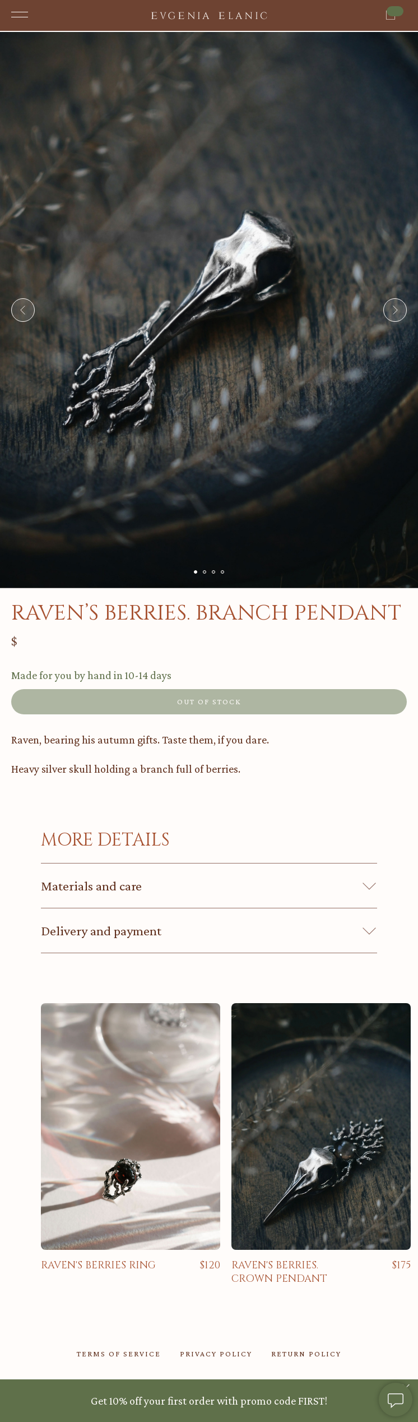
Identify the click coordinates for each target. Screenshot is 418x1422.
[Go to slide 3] (213, 572)
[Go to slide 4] (222, 572)
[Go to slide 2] (204, 572)
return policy (306, 1353)
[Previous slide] (23, 310)
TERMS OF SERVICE (119, 1353)
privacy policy (216, 1353)
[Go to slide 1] (195, 572)
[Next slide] (395, 310)
